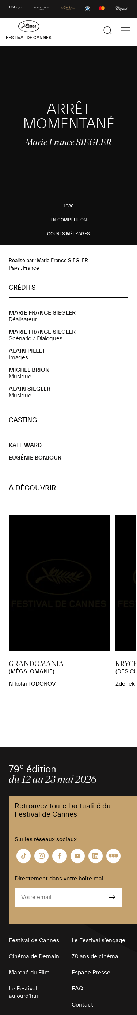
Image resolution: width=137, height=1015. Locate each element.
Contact (82, 1004)
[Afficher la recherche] (108, 30)
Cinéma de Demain (34, 956)
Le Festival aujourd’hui (23, 992)
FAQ (77, 988)
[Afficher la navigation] (125, 30)
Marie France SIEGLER (42, 313)
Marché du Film (29, 972)
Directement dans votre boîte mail (60, 878)
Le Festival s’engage (98, 940)
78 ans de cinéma (95, 956)
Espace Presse (91, 972)
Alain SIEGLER (29, 389)
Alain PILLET (27, 351)
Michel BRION (29, 370)
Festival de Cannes (34, 940)
